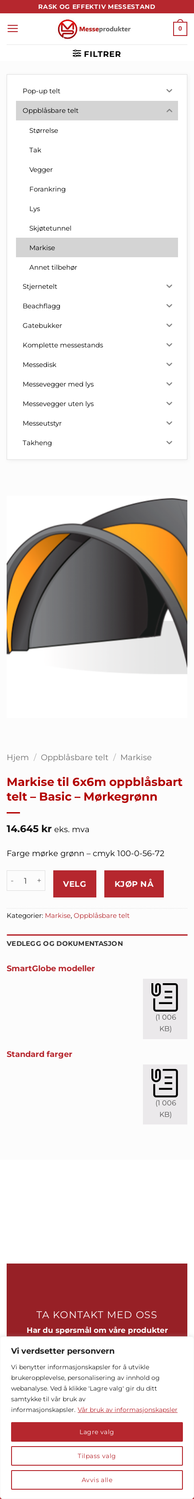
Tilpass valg (97, 1456)
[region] (97, 1417)
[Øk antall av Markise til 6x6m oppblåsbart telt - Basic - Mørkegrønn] (39, 880)
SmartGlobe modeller (51, 968)
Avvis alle (97, 1480)
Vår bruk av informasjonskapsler (128, 1410)
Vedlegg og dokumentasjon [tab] (65, 944)
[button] (13, 29)
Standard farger (39, 1054)
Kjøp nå (134, 884)
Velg (74, 884)
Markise (136, 757)
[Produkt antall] (25, 880)
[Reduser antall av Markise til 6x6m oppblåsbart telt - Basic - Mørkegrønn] (12, 880)
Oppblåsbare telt (74, 757)
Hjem (18, 757)
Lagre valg (96, 1432)
